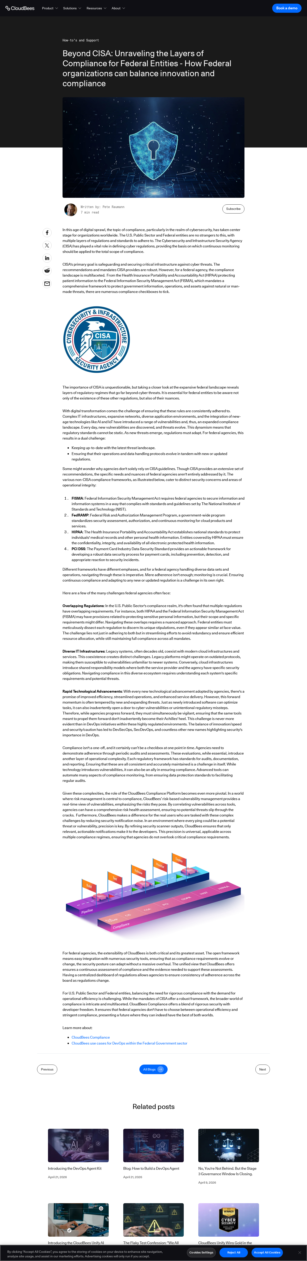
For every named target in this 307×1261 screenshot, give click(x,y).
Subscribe (233, 209)
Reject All (233, 1254)
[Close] (300, 1254)
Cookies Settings (201, 1254)
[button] (50, 8)
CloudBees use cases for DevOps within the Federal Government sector (129, 1043)
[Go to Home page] (19, 8)
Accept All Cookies (267, 1254)
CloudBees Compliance (91, 1037)
